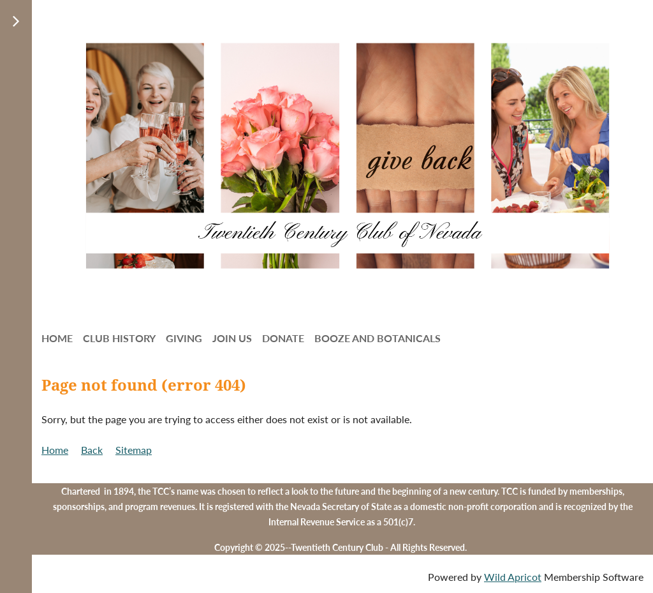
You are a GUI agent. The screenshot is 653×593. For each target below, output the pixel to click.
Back (92, 450)
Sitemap (133, 450)
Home (54, 450)
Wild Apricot (512, 577)
